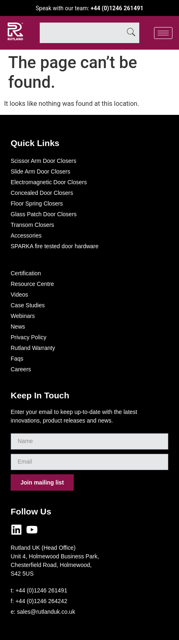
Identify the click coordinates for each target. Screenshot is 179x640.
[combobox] (81, 33)
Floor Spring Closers (37, 203)
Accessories (26, 235)
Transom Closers (32, 225)
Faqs (17, 358)
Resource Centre (32, 284)
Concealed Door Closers (42, 193)
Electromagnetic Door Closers (49, 182)
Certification (26, 273)
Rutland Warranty (33, 348)
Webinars (23, 316)
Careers (21, 369)
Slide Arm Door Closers (40, 171)
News (18, 326)
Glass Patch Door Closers (44, 214)
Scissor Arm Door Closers (43, 161)
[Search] (131, 33)
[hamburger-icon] (163, 33)
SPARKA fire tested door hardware (55, 246)
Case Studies (28, 305)
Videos (19, 294)
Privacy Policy (28, 337)
